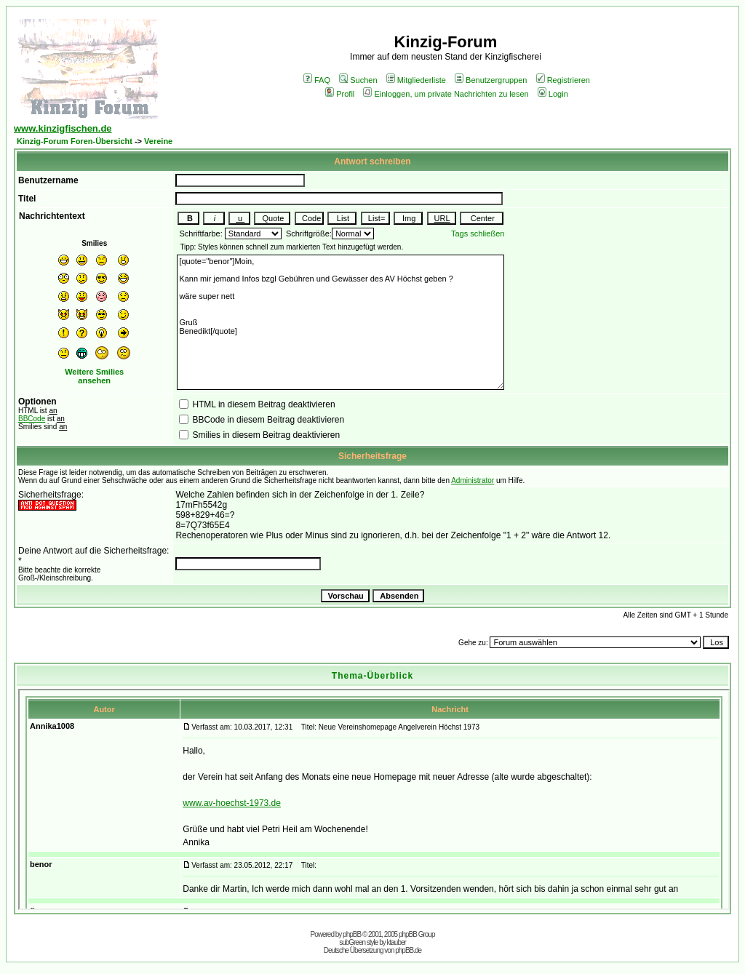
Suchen (358, 80)
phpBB (352, 934)
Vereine (158, 141)
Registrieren (563, 80)
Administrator (472, 480)
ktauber (396, 942)
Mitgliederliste (416, 80)
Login (553, 93)
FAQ (316, 80)
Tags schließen (477, 233)
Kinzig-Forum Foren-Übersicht (74, 141)
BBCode (31, 419)
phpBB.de (408, 950)
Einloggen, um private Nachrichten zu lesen (445, 93)
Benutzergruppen (491, 80)
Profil (339, 93)
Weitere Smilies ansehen (94, 376)
